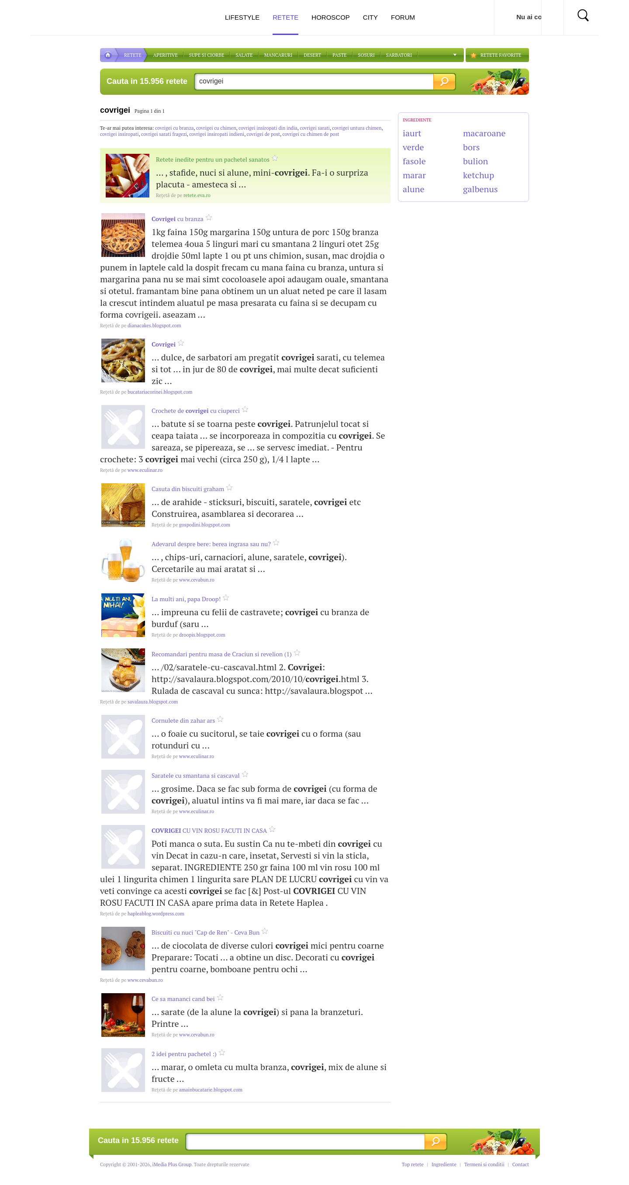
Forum (403, 17)
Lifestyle (242, 17)
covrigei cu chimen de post (311, 134)
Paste (339, 55)
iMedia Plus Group (172, 1164)
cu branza (178, 219)
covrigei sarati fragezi (164, 134)
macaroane (484, 133)
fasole (414, 161)
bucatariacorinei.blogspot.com (146, 392)
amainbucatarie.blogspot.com (197, 1090)
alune (414, 189)
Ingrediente (444, 1164)
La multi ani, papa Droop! (186, 599)
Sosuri (366, 55)
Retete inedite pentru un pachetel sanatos (213, 159)
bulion (475, 161)
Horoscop (330, 17)
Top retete (413, 1164)
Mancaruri (278, 55)
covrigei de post (263, 134)
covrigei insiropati (119, 134)
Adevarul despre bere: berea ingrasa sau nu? (211, 544)
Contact (520, 1164)
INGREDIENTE (417, 120)
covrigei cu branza (174, 128)
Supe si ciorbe (207, 55)
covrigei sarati (315, 128)
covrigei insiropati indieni (216, 134)
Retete (285, 24)
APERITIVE (165, 55)
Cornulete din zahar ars (183, 720)
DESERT (312, 55)
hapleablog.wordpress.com (142, 914)
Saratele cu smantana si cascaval (196, 775)
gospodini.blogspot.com (191, 525)
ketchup (478, 175)
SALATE (243, 55)
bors (471, 147)
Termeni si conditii (484, 1164)
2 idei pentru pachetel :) (184, 1054)
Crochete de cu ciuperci (196, 410)
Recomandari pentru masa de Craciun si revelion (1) (222, 654)
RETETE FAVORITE (500, 55)
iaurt (412, 133)
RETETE (133, 55)
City (370, 17)
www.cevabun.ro (183, 580)
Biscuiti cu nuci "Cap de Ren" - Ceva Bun (205, 932)
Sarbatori (399, 55)
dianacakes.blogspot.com (140, 325)
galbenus (480, 189)
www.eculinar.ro (131, 470)
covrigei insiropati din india (267, 128)
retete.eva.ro (183, 195)
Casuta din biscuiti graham (188, 489)
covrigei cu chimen (216, 128)
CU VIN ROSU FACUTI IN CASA (209, 830)
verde (413, 147)
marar (414, 175)
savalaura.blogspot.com (139, 702)
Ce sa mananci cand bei (183, 998)
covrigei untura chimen (356, 128)
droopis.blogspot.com (188, 635)
